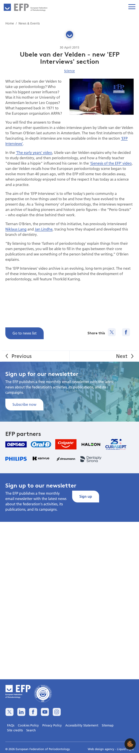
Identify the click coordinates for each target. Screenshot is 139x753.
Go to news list (24, 333)
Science (69, 71)
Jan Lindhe (44, 229)
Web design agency (101, 749)
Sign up (85, 496)
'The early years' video (34, 152)
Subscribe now (24, 404)
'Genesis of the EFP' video (111, 163)
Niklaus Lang (16, 229)
